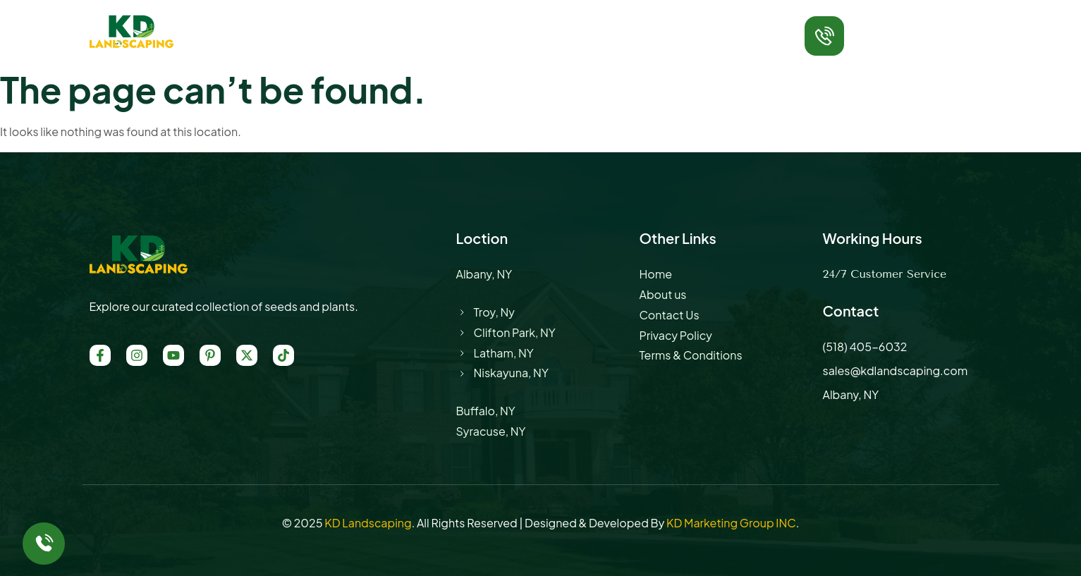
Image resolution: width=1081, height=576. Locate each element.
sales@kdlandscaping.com (895, 370)
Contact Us (657, 24)
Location (520, 24)
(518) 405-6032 (901, 43)
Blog (585, 24)
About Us (373, 24)
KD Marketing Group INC (731, 522)
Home (303, 24)
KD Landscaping (367, 522)
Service (447, 24)
